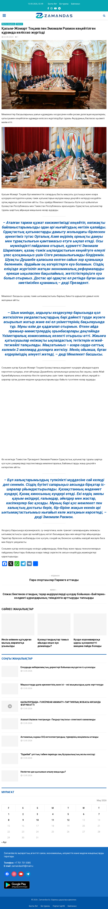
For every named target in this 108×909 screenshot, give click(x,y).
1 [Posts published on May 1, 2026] (8, 814)
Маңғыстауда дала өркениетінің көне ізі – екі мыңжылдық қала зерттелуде (62, 684)
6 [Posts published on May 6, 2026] (83, 814)
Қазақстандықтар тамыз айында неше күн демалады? (53, 643)
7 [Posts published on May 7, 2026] (99, 814)
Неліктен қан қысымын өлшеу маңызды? (43, 772)
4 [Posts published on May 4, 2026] (52, 814)
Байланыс (75, 4)
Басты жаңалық (8, 24)
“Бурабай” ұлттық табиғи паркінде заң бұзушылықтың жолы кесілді (58, 754)
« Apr (4, 842)
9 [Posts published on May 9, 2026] (23, 820)
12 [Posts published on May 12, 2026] (68, 820)
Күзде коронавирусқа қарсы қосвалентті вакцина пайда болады (88, 643)
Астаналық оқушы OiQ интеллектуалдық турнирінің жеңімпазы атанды (59, 737)
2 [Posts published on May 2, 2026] (23, 814)
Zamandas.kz (10, 853)
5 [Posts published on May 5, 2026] (68, 814)
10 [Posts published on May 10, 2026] (37, 820)
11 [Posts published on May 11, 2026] (53, 820)
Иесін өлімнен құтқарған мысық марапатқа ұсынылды (16, 643)
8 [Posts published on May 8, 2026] (8, 820)
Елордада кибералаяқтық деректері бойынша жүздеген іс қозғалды (58, 667)
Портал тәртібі (59, 906)
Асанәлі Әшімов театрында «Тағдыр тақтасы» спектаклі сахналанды (58, 719)
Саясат (19, 24)
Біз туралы (64, 4)
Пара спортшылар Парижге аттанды (54, 580)
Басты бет (52, 4)
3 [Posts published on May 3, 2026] (37, 814)
